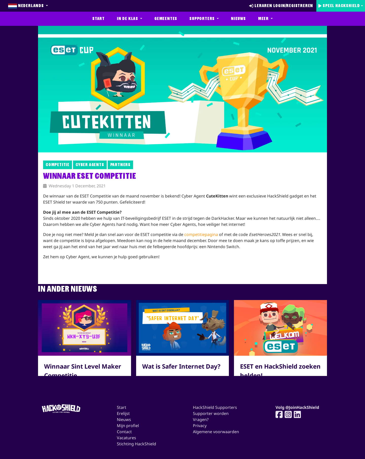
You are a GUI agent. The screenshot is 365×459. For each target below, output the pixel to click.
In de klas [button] (128, 18)
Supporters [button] (202, 18)
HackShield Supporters (215, 407)
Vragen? (201, 419)
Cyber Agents (90, 164)
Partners (120, 164)
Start (98, 18)
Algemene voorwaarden (216, 431)
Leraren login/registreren (281, 5)
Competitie (57, 164)
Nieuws (238, 18)
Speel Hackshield (339, 5)
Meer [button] (264, 18)
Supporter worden (211, 413)
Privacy (200, 425)
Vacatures (126, 438)
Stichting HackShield (136, 444)
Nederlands (26, 6)
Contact (124, 431)
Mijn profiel (128, 425)
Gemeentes (165, 18)
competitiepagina (201, 234)
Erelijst (123, 413)
